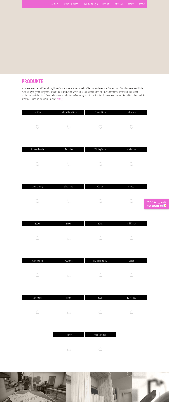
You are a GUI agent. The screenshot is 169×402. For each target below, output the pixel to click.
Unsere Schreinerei (71, 4)
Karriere (131, 4)
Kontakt (142, 4)
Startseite (55, 4)
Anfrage (60, 99)
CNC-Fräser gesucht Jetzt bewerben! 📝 (157, 203)
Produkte (106, 4)
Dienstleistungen (90, 4)
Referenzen (119, 4)
